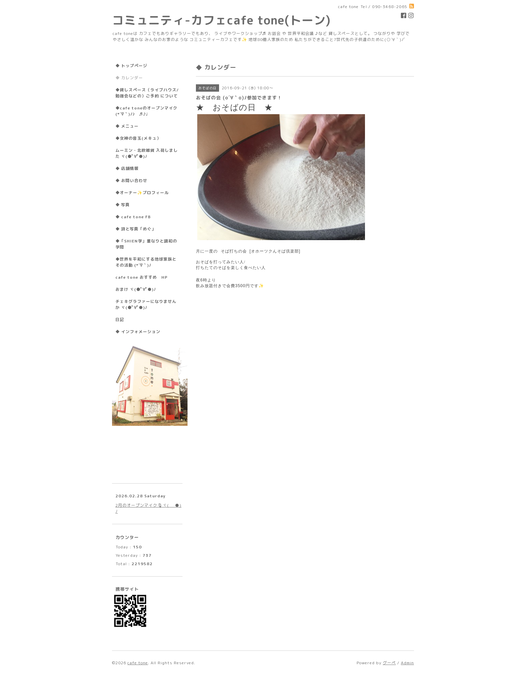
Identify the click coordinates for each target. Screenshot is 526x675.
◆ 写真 (122, 205)
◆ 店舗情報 (127, 168)
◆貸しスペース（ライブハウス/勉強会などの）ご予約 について (147, 93)
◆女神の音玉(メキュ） (138, 138)
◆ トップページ (131, 66)
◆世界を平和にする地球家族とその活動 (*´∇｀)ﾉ (145, 262)
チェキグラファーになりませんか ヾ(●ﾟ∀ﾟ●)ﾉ (145, 304)
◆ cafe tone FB (133, 217)
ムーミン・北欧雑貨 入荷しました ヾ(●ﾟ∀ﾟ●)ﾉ (146, 153)
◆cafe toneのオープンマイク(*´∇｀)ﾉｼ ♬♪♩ (146, 111)
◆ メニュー (127, 126)
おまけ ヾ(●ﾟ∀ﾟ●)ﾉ (135, 289)
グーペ (389, 663)
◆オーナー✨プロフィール (142, 192)
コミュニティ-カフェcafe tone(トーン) (221, 20)
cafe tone (137, 663)
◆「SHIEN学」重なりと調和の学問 (146, 244)
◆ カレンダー (129, 78)
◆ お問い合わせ (131, 180)
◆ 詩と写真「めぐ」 (135, 229)
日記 (119, 319)
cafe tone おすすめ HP (141, 277)
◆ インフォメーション (137, 331)
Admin (407, 663)
